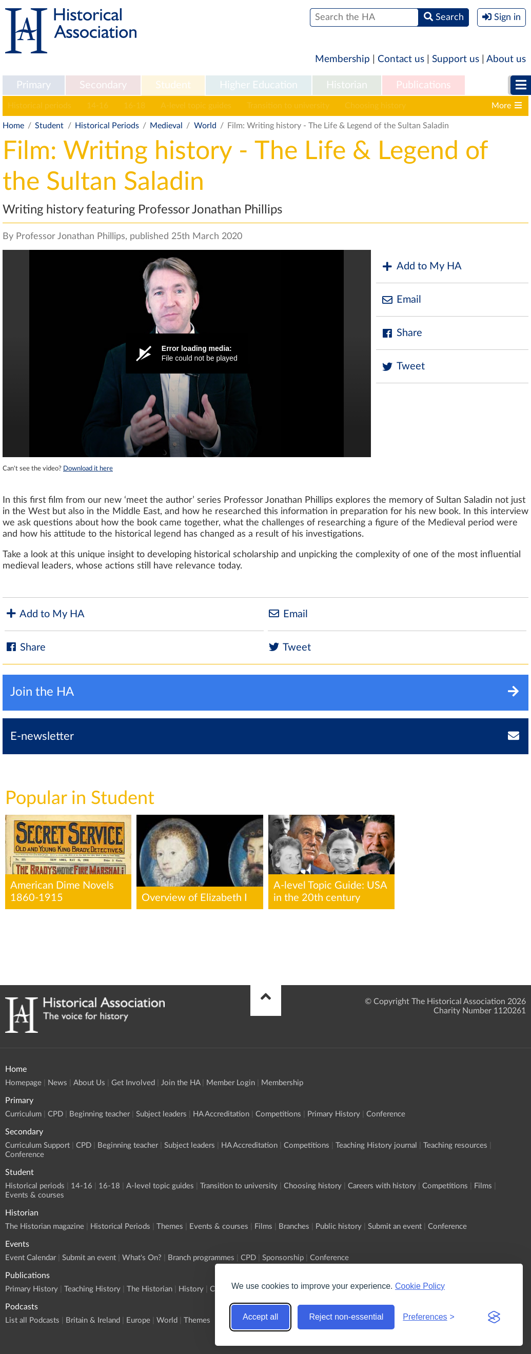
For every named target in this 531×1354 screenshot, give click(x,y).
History (191, 1289)
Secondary (103, 85)
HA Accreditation (221, 1114)
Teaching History (92, 1289)
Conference (385, 1114)
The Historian (149, 1289)
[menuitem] (33, 85)
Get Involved (133, 1083)
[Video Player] (187, 353)
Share (401, 333)
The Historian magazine (44, 1226)
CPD (55, 1114)
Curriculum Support (37, 1145)
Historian (346, 85)
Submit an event (395, 1226)
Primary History (333, 1114)
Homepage (23, 1083)
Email (401, 300)
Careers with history (458, 106)
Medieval (166, 126)
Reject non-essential (346, 1316)
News (57, 1083)
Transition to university (288, 106)
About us (506, 59)
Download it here (88, 468)
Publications (423, 85)
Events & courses (34, 1195)
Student (173, 85)
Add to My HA (421, 266)
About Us (89, 1083)
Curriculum (23, 1114)
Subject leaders (161, 1114)
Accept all (260, 1316)
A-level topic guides (196, 106)
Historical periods (39, 106)
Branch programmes (201, 1258)
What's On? (142, 1258)
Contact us (401, 59)
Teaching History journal (376, 1145)
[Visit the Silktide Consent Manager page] (494, 1317)
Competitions (278, 1114)
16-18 (134, 106)
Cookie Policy (420, 1286)
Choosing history (375, 106)
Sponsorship (283, 1258)
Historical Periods (107, 126)
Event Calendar (30, 1258)
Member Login (230, 1083)
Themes (169, 1226)
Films (483, 1186)
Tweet (403, 366)
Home (13, 126)
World (205, 126)
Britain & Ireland (93, 1320)
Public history (339, 1226)
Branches (294, 1226)
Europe (138, 1320)
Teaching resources (455, 1145)
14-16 (97, 106)
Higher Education (259, 85)
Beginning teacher (99, 1114)
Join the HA (180, 1083)
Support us (455, 59)
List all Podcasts (32, 1320)
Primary (33, 85)
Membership (342, 59)
